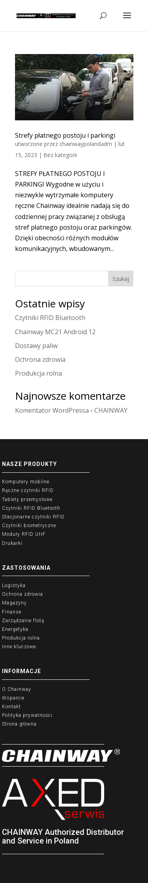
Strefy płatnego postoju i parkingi (65, 135)
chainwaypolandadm (86, 144)
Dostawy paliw (36, 345)
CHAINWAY (110, 410)
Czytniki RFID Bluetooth (50, 317)
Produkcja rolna (38, 373)
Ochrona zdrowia (40, 359)
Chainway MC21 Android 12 (55, 331)
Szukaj (120, 278)
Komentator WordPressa (52, 410)
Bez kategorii (60, 155)
